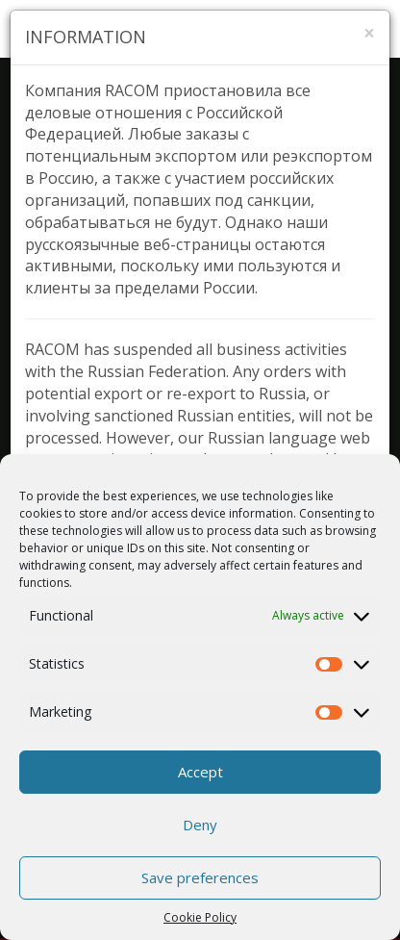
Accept (200, 771)
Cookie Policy (200, 917)
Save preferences (200, 877)
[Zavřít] (369, 33)
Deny (200, 824)
